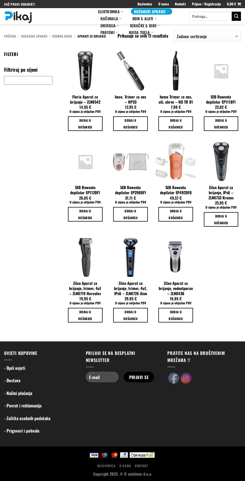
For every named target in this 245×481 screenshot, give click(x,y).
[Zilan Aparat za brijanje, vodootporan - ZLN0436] (176, 258)
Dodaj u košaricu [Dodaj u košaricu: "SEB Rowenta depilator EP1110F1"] (221, 123)
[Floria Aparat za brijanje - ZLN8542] (85, 71)
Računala (111, 18)
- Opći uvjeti (14, 368)
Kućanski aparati (151, 11)
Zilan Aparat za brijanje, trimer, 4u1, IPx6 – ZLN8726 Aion (130, 288)
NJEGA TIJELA (141, 32)
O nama (163, 3)
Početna (10, 36)
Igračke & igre (145, 25)
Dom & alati (144, 18)
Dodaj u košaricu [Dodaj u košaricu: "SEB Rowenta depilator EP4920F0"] (176, 214)
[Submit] (236, 16)
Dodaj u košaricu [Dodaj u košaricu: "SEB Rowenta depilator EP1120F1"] (85, 214)
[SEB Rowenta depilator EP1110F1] (221, 71)
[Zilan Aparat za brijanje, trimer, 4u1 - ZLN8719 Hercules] (85, 258)
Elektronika (110, 11)
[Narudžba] (207, 36)
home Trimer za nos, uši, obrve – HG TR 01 (176, 99)
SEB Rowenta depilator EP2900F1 (130, 190)
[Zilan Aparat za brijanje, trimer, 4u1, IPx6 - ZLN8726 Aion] (130, 258)
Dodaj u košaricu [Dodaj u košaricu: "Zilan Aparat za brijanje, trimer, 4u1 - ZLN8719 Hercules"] (85, 315)
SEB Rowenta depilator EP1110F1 (221, 99)
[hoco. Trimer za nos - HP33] (130, 71)
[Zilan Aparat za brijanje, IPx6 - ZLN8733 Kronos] (221, 162)
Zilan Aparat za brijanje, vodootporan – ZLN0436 (176, 288)
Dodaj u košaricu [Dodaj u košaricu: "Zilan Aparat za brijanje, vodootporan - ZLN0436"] (176, 315)
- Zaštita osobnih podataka (27, 418)
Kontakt (180, 3)
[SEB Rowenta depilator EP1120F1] (85, 162)
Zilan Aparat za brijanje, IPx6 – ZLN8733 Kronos (221, 192)
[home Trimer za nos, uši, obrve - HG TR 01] (176, 71)
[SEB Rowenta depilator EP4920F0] (176, 162)
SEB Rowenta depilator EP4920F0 (176, 190)
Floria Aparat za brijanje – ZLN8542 (85, 99)
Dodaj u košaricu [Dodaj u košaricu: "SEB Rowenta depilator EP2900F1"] (130, 214)
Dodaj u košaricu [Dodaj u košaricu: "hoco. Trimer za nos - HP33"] (130, 123)
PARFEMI (109, 32)
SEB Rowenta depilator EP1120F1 (85, 190)
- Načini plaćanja (18, 393)
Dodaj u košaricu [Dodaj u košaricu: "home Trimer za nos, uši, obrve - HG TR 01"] (176, 123)
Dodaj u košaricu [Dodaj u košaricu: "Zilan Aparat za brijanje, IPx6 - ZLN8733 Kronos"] (221, 219)
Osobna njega (62, 36)
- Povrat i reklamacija (22, 405)
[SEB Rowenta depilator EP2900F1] (130, 162)
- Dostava (12, 380)
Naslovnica (145, 3)
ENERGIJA (109, 25)
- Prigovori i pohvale (22, 430)
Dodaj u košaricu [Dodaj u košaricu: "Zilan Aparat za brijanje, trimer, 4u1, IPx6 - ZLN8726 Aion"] (130, 315)
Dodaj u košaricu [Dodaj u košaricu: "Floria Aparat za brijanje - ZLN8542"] (85, 123)
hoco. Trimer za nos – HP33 (130, 99)
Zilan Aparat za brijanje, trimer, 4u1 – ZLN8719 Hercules (85, 288)
